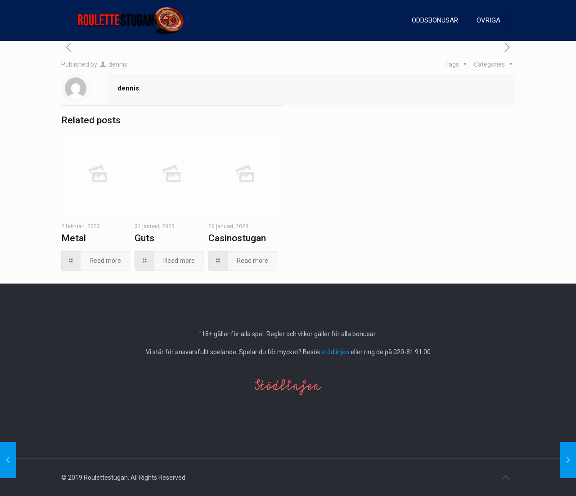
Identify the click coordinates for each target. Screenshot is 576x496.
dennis (117, 64)
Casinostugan (237, 238)
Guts (144, 238)
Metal (73, 238)
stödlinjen (335, 352)
